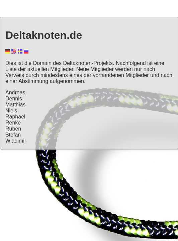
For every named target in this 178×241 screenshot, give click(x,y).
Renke (13, 123)
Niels (11, 110)
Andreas (15, 92)
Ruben (13, 129)
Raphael (15, 116)
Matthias (15, 104)
